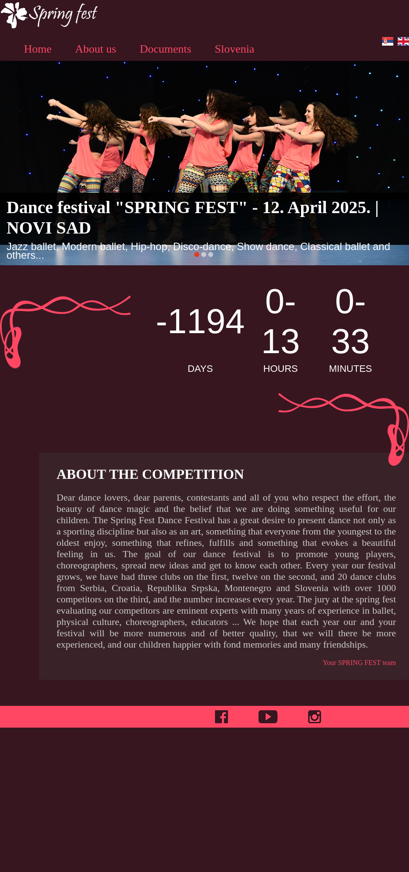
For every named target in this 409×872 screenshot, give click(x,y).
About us (96, 49)
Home (38, 49)
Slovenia (235, 49)
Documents (165, 49)
